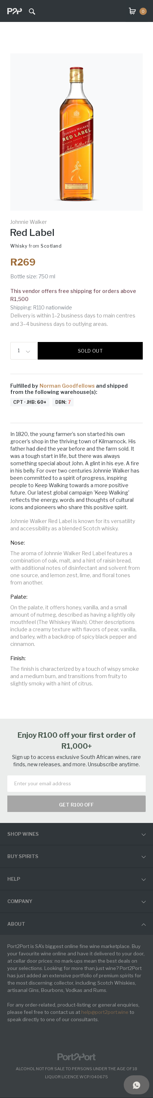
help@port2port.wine (104, 1012)
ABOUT (16, 924)
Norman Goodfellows (68, 386)
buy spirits (22, 856)
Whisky (18, 246)
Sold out (90, 351)
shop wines (23, 834)
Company (19, 901)
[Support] (136, 1084)
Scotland (51, 246)
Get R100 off (76, 805)
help (13, 879)
